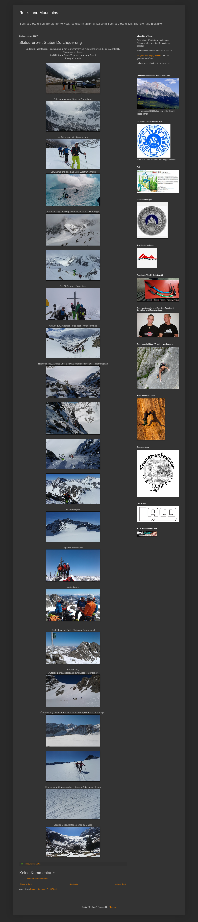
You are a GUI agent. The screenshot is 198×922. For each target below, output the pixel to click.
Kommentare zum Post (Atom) (43, 889)
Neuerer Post (26, 884)
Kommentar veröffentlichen (35, 878)
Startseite (73, 884)
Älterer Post (120, 884)
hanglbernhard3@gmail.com (149, 55)
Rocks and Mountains (38, 12)
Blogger (112, 907)
